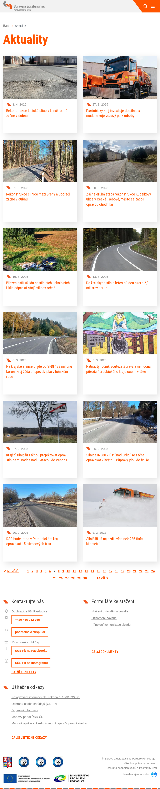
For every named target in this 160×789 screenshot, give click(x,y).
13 (86, 567)
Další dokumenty (104, 648)
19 (122, 567)
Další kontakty (23, 668)
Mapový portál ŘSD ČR (27, 712)
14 (92, 567)
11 (74, 567)
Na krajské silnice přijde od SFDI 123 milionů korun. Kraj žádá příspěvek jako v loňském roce (39, 369)
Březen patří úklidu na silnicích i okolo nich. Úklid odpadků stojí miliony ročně (38, 284)
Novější (13, 567)
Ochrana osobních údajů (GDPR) (34, 699)
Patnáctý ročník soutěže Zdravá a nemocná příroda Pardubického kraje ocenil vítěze (118, 366)
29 (79, 574)
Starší (100, 574)
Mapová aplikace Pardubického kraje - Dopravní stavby (49, 718)
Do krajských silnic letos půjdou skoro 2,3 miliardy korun (117, 284)
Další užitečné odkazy (29, 733)
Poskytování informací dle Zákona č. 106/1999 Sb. (46, 693)
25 (54, 574)
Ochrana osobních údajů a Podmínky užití (132, 763)
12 (80, 567)
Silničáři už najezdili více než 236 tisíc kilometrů (114, 537)
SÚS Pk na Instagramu (31, 659)
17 (110, 567)
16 (104, 567)
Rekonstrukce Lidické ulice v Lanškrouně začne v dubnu (36, 113)
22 (140, 567)
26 (60, 574)
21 (134, 567)
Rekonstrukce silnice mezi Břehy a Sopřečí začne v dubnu (38, 196)
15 (98, 567)
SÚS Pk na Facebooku (31, 646)
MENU (153, 6)
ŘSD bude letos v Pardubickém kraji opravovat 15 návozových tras (32, 537)
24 (153, 567)
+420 (27, 615)
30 (85, 574)
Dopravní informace (25, 706)
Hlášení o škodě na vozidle (110, 607)
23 (147, 567)
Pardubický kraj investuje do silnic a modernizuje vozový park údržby (113, 113)
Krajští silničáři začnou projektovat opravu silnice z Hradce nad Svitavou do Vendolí (37, 455)
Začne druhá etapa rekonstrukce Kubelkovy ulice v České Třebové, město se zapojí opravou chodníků (118, 198)
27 (67, 574)
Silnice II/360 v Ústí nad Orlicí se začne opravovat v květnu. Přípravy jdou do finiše (117, 455)
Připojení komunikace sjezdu (111, 620)
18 (116, 567)
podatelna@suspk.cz (30, 628)
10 (68, 567)
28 (73, 574)
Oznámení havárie (104, 613)
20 (128, 567)
